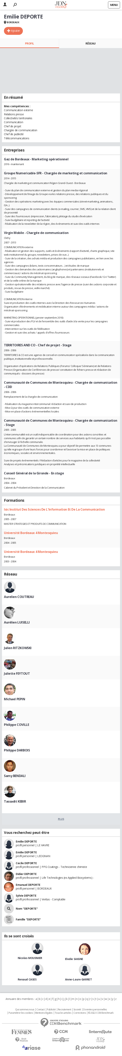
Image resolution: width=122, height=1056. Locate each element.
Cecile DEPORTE (26, 863)
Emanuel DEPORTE (28, 885)
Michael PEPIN (14, 699)
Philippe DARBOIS (17, 750)
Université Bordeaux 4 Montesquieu (31, 533)
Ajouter (15, 30)
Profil (29, 43)
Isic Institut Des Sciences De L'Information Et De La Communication (54, 509)
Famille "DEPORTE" (28, 919)
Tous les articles (63, 1013)
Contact (40, 1009)
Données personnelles (95, 1009)
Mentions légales (43, 1013)
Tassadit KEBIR (15, 801)
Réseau (90, 43)
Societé (77, 1009)
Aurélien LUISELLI (17, 622)
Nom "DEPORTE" (27, 908)
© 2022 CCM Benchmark (101, 1013)
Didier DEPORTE (26, 874)
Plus (61, 819)
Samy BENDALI (15, 776)
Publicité (51, 1009)
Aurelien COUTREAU (19, 597)
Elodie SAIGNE (74, 959)
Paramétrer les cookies (21, 1013)
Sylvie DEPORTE (26, 895)
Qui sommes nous (24, 1009)
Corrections (80, 1013)
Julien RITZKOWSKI (18, 648)
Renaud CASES (27, 979)
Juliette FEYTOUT (17, 673)
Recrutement (64, 1009)
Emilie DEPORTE (26, 841)
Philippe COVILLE (16, 724)
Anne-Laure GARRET (78, 979)
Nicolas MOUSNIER (30, 958)
